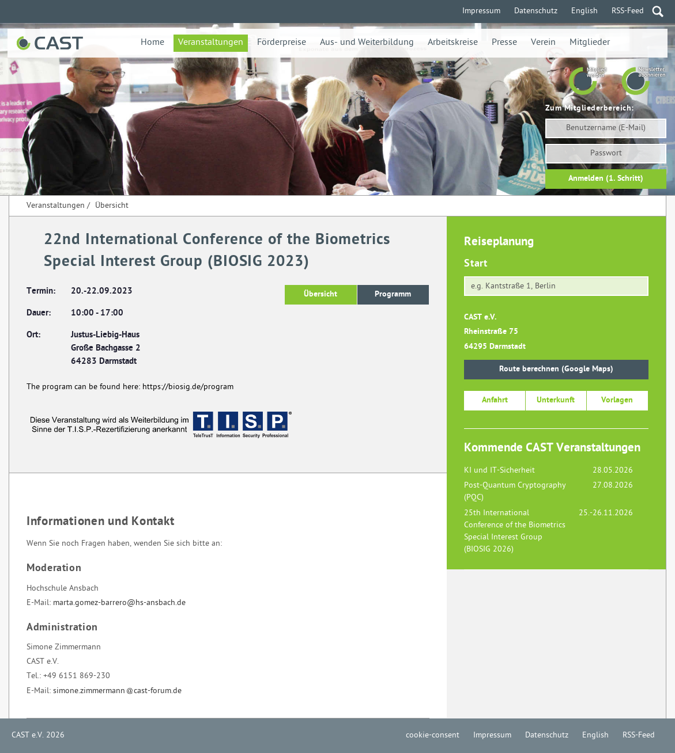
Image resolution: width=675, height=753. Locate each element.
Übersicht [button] (320, 294)
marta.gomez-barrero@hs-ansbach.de (119, 603)
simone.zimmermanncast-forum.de (117, 691)
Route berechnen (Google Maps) (556, 369)
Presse (504, 43)
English (584, 11)
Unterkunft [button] (556, 400)
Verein (543, 43)
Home (152, 43)
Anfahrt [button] (495, 400)
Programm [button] (393, 294)
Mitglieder (590, 43)
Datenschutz (535, 11)
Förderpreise (281, 43)
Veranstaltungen (210, 43)
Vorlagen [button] (617, 400)
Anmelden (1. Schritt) (605, 178)
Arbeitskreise (453, 43)
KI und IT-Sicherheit (499, 470)
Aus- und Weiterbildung (367, 43)
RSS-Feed (628, 11)
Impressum (481, 11)
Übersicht (112, 205)
